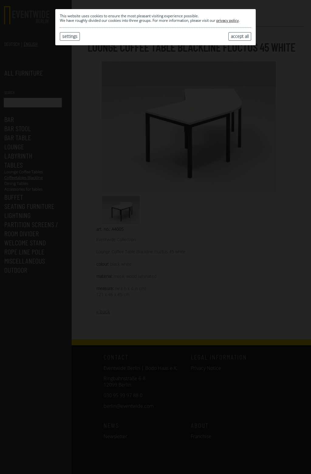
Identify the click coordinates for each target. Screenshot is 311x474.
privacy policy (227, 20)
